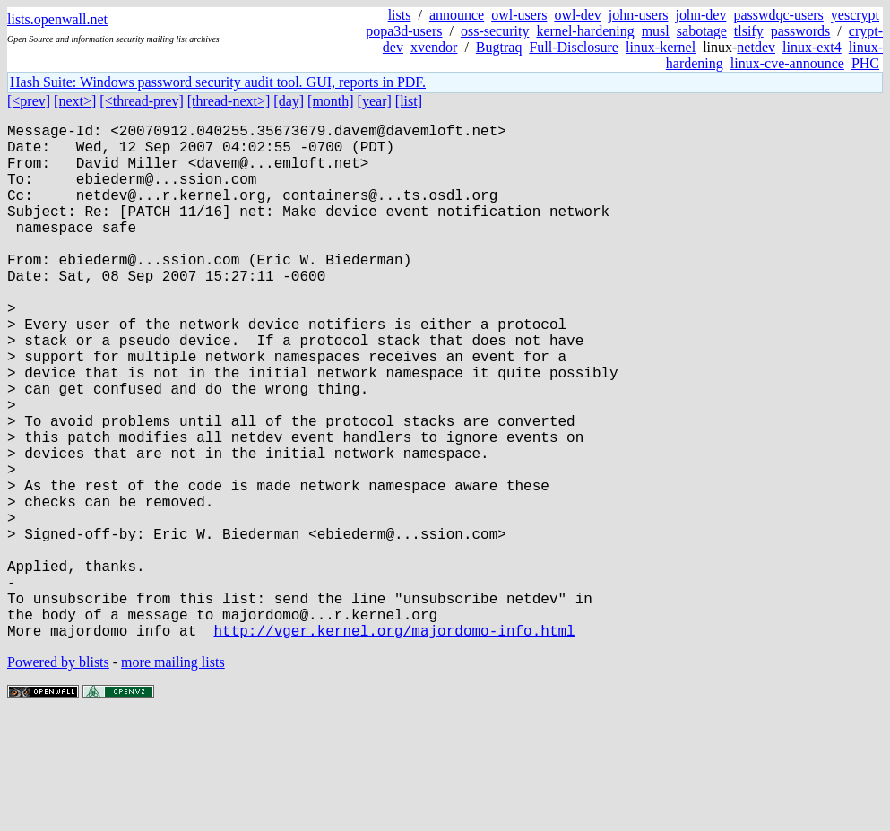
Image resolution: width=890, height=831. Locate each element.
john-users (639, 14)
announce (456, 14)
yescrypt (855, 14)
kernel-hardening (585, 31)
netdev (756, 47)
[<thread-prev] (141, 100)
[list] (408, 100)
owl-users (519, 14)
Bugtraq (499, 47)
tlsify (749, 31)
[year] (375, 100)
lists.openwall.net (57, 19)
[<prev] (28, 100)
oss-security (495, 31)
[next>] (75, 100)
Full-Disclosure (573, 47)
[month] (330, 100)
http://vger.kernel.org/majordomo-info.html (394, 745)
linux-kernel (661, 47)
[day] (288, 100)
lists (399, 14)
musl (656, 31)
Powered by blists (58, 776)
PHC (865, 63)
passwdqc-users (778, 14)
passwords (801, 31)
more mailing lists (173, 776)
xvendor (433, 47)
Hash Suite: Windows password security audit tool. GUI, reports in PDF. (218, 82)
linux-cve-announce (787, 63)
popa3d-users (404, 31)
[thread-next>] (229, 100)
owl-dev (577, 14)
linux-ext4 (812, 47)
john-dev (701, 14)
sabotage (702, 31)
